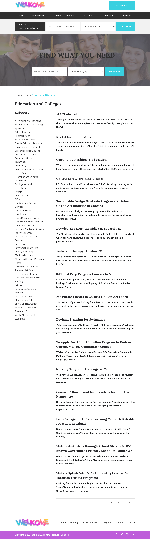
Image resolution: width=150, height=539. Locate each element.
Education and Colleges (43, 95)
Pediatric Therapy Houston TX (79, 251)
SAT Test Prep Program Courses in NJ (84, 274)
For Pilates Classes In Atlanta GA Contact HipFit (92, 297)
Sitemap (65, 535)
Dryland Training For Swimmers (80, 319)
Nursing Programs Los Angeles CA (82, 369)
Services (108, 15)
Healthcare (38, 15)
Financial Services (63, 15)
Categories (89, 15)
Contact (126, 15)
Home (20, 15)
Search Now (125, 26)
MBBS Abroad (66, 114)
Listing (26, 95)
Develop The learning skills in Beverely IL (88, 228)
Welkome (36, 535)
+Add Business (121, 5)
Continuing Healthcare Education (81, 159)
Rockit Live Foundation (73, 137)
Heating (74, 522)
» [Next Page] (133, 502)
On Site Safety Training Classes (79, 179)
